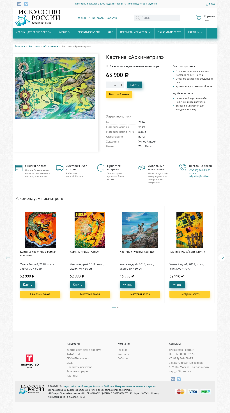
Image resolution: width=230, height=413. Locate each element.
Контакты (98, 18)
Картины (195, 32)
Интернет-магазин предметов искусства (134, 3)
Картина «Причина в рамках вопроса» (38, 253)
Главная (83, 18)
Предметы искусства (135, 32)
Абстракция (50, 46)
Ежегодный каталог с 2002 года (93, 3)
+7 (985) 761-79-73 (200, 170)
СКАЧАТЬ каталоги (89, 32)
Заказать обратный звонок (186, 362)
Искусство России (71, 386)
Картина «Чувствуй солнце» (137, 251)
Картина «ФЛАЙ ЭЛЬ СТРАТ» (187, 251)
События (112, 18)
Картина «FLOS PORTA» (84, 251)
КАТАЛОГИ (64, 32)
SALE (110, 32)
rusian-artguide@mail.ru (199, 174)
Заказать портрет (169, 32)
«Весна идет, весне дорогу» (33, 32)
